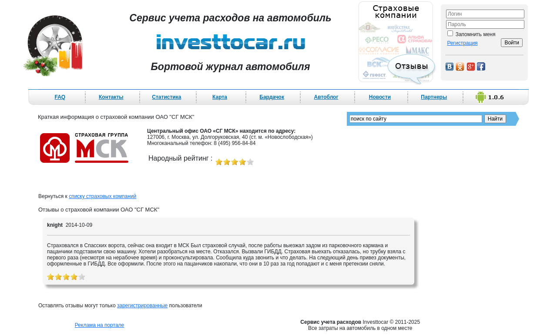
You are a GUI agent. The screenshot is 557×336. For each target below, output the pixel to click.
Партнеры (434, 97)
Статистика (166, 97)
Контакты (111, 97)
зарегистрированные (142, 305)
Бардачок (271, 97)
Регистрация (462, 43)
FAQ (60, 97)
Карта (219, 97)
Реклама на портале (99, 325)
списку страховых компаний (102, 196)
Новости (380, 97)
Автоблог (326, 97)
